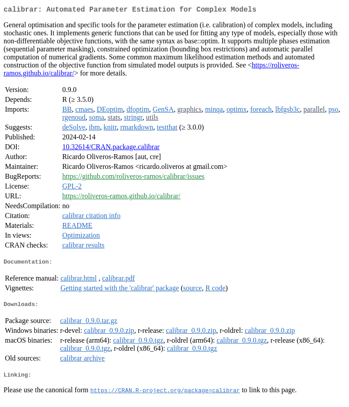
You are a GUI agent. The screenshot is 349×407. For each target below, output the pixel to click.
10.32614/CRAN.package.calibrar (110, 148)
